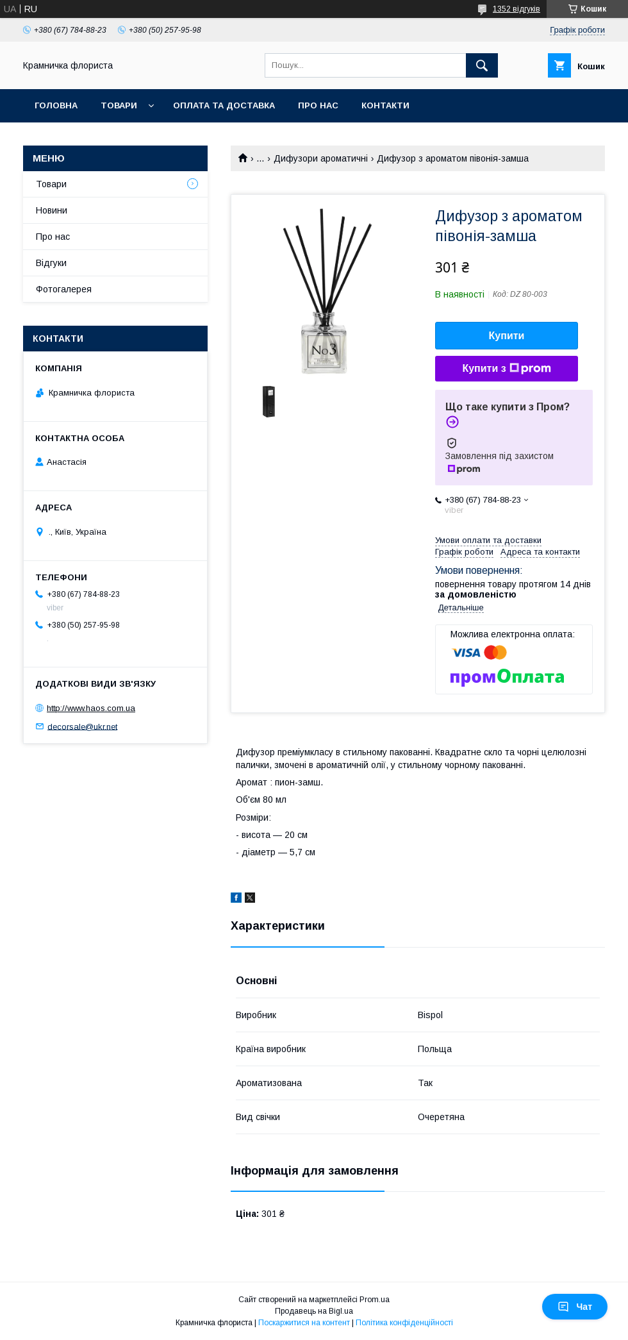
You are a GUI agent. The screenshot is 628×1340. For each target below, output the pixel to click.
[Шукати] (482, 65)
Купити (507, 335)
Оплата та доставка (224, 105)
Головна (56, 105)
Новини (51, 210)
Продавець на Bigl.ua (314, 1311)
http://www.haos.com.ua (91, 708)
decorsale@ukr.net (82, 726)
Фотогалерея (64, 289)
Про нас (318, 105)
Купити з (506, 368)
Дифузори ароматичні (321, 158)
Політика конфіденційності (404, 1322)
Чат (575, 1306)
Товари (119, 105)
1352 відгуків (516, 8)
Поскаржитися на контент (304, 1322)
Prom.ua (374, 1299)
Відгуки (51, 263)
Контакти (385, 105)
